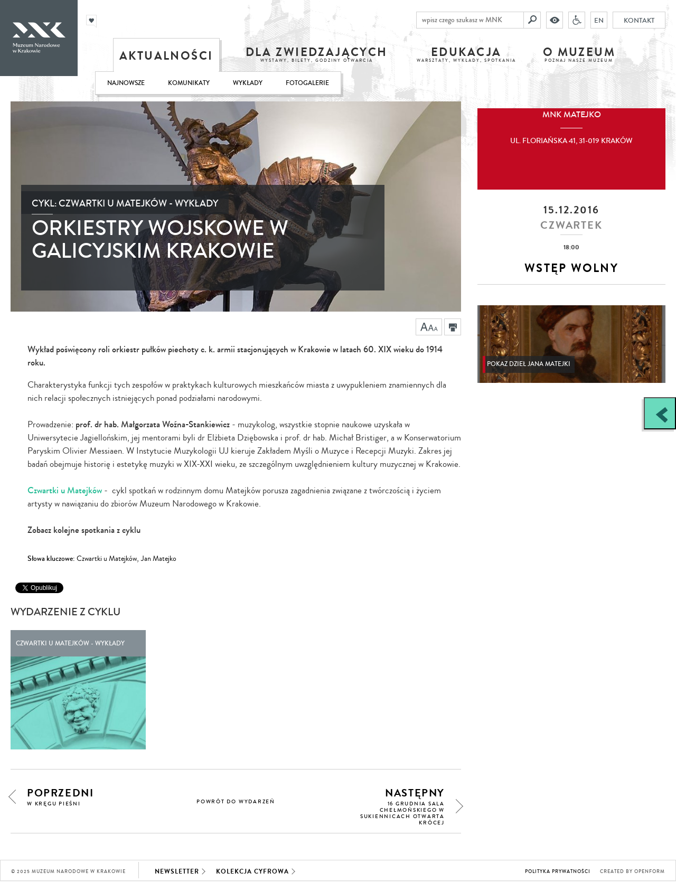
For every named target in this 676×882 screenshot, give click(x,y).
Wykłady (247, 83)
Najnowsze (126, 83)
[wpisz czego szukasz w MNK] (470, 20)
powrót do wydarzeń (235, 801)
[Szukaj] (532, 20)
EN (598, 20)
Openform (649, 871)
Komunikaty (189, 83)
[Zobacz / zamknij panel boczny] (660, 413)
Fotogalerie (307, 83)
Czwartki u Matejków (64, 490)
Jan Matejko (158, 558)
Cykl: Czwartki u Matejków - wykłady (125, 203)
